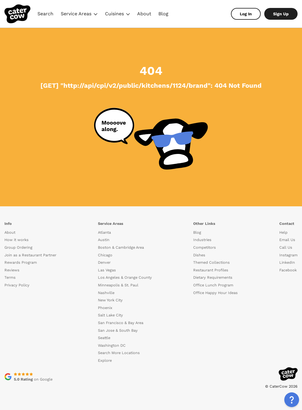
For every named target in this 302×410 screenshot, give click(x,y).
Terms (10, 277)
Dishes (199, 255)
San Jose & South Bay (118, 330)
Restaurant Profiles (210, 270)
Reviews (11, 270)
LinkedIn (287, 262)
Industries (202, 240)
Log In (246, 13)
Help (283, 232)
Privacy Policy (16, 285)
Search (45, 13)
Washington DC (112, 345)
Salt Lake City (110, 315)
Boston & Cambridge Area (121, 247)
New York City (110, 300)
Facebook (288, 270)
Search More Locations (119, 353)
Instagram (288, 255)
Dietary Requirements (212, 277)
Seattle (104, 338)
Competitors (204, 247)
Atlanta (104, 232)
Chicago (105, 255)
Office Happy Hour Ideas (215, 293)
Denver (104, 262)
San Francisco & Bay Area (120, 323)
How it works (16, 240)
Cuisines (117, 14)
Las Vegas (107, 270)
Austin (103, 240)
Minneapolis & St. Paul (118, 285)
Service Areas (79, 14)
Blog (163, 13)
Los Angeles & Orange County (125, 277)
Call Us (285, 247)
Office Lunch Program (213, 285)
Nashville (106, 293)
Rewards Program (20, 262)
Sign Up (281, 13)
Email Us (287, 240)
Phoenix (105, 308)
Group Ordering (18, 247)
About (144, 13)
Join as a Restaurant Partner (30, 255)
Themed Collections (211, 262)
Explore (105, 360)
